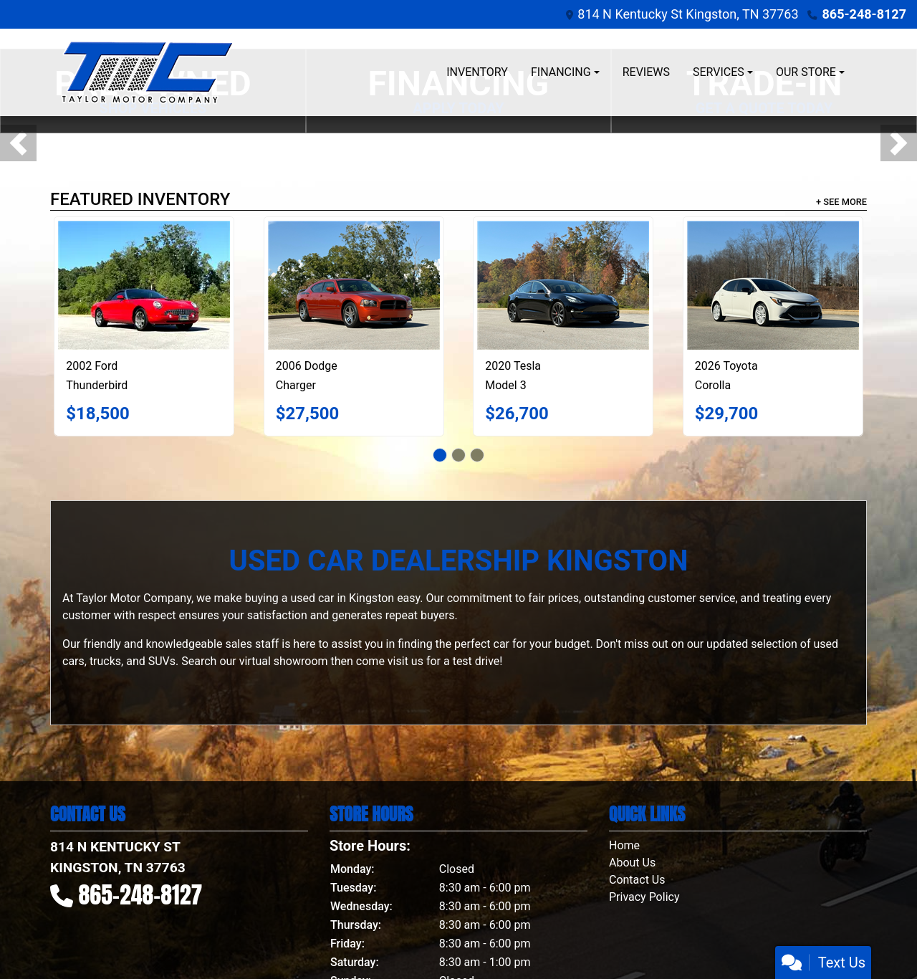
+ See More (841, 201)
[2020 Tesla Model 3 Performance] (563, 285)
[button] (18, 143)
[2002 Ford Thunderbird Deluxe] (144, 285)
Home (624, 845)
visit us (405, 661)
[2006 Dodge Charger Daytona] (353, 285)
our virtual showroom (273, 661)
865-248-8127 (864, 14)
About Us (632, 862)
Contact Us (637, 880)
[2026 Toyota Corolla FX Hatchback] (773, 285)
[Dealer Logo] (147, 72)
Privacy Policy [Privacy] (644, 897)
